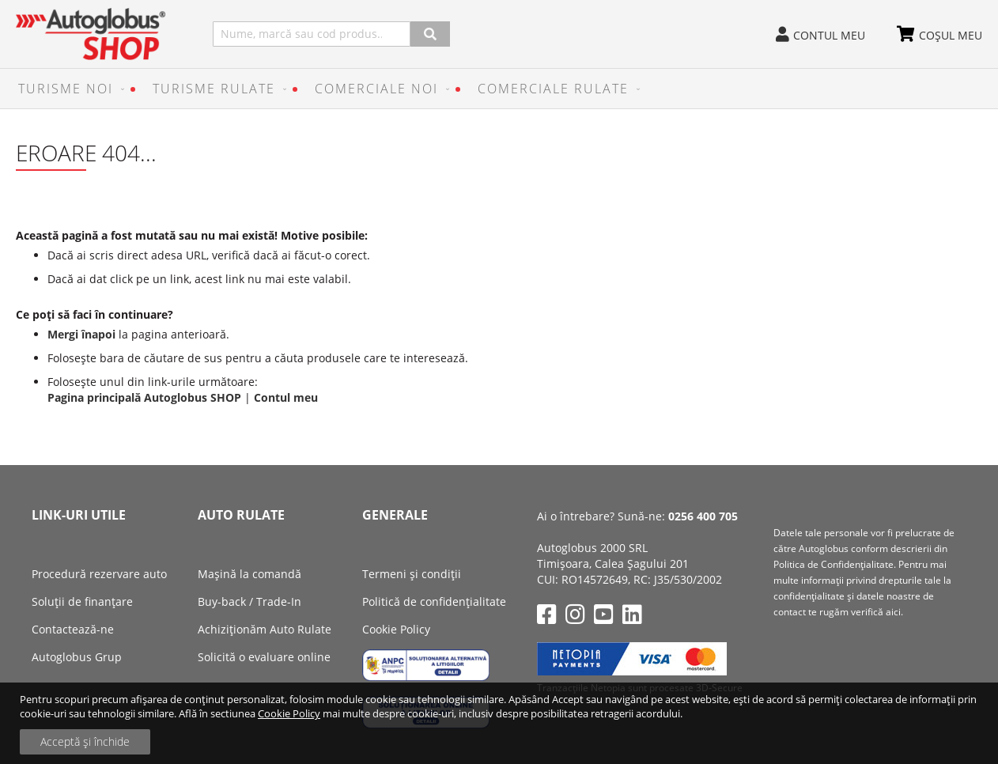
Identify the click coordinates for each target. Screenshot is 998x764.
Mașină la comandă (249, 573)
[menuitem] (67, 88)
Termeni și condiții (411, 573)
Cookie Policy (289, 713)
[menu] (499, 88)
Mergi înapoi (81, 334)
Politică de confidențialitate (434, 601)
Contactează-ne (73, 629)
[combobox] (311, 34)
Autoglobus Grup (77, 656)
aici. (894, 611)
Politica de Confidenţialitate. (834, 564)
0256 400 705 (703, 516)
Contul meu (829, 35)
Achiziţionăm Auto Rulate (264, 629)
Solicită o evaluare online (264, 656)
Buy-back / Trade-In (249, 601)
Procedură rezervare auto (99, 573)
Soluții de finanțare (82, 601)
